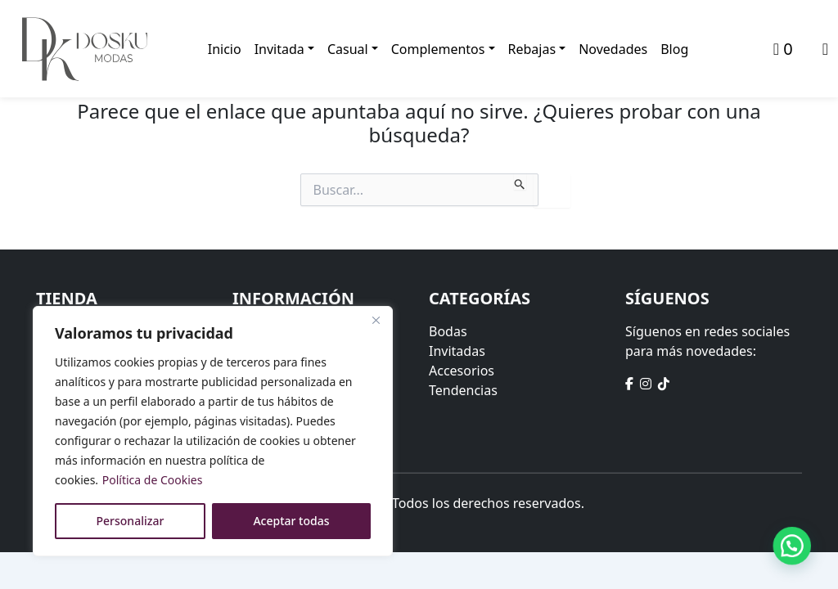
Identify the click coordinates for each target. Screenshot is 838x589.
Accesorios (461, 371)
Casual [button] (347, 49)
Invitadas (457, 351)
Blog (674, 49)
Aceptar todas (291, 520)
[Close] (375, 320)
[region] (213, 431)
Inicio (224, 49)
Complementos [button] (438, 49)
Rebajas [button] (532, 49)
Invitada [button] (279, 49)
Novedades (613, 49)
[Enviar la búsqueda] (520, 181)
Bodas (448, 331)
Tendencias (463, 390)
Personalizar (130, 520)
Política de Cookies (152, 480)
